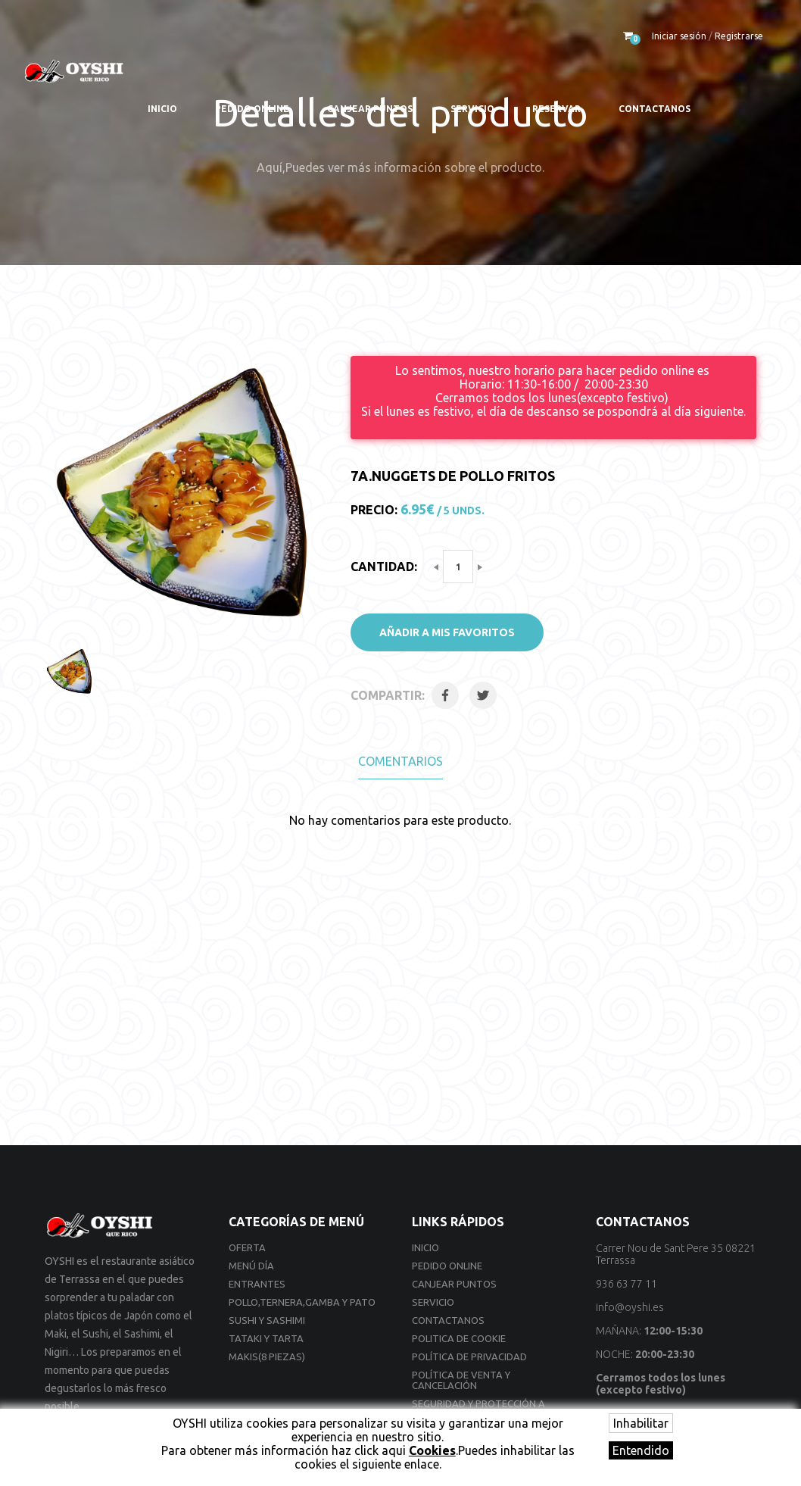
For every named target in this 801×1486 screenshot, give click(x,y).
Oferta (247, 1247)
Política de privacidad (469, 1356)
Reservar (556, 109)
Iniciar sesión (679, 36)
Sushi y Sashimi (267, 1320)
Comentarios (400, 761)
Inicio (162, 109)
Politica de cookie (459, 1338)
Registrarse (739, 36)
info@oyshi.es (630, 1307)
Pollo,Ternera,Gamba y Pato (302, 1302)
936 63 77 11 (626, 1284)
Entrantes (257, 1283)
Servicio (472, 109)
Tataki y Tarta (266, 1338)
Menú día (251, 1265)
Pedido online (252, 109)
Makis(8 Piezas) (267, 1356)
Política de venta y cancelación (461, 1380)
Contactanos (654, 109)
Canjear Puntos (370, 109)
